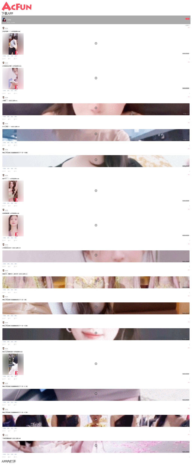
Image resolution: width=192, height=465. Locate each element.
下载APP (7, 13)
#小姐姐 (4, 90)
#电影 (15, 90)
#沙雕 (15, 203)
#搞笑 (8, 90)
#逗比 (12, 90)
